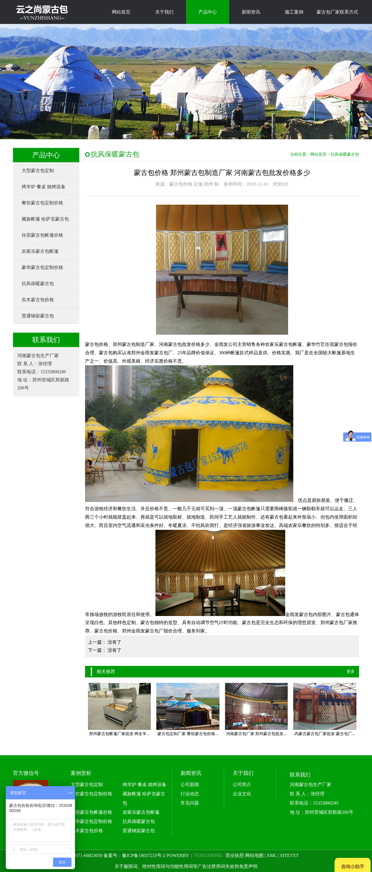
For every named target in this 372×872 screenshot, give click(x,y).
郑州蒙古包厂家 (336, 622)
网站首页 (121, 12)
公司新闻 (190, 784)
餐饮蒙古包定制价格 (42, 202)
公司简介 (242, 784)
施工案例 (294, 12)
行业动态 (190, 793)
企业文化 (242, 793)
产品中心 (207, 12)
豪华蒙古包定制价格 (42, 267)
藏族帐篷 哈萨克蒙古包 (45, 218)
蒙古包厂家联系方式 (337, 12)
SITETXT (289, 855)
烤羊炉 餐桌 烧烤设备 (43, 186)
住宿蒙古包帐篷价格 (42, 235)
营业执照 (235, 855)
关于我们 (164, 12)
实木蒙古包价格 (38, 299)
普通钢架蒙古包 (38, 315)
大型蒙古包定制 (38, 170)
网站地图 (254, 855)
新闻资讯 (251, 12)
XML (272, 855)
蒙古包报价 (345, 344)
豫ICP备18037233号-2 (143, 855)
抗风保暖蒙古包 (38, 283)
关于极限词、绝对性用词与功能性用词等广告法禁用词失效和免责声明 (186, 866)
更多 (351, 671)
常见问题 (190, 803)
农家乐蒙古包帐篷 (40, 251)
